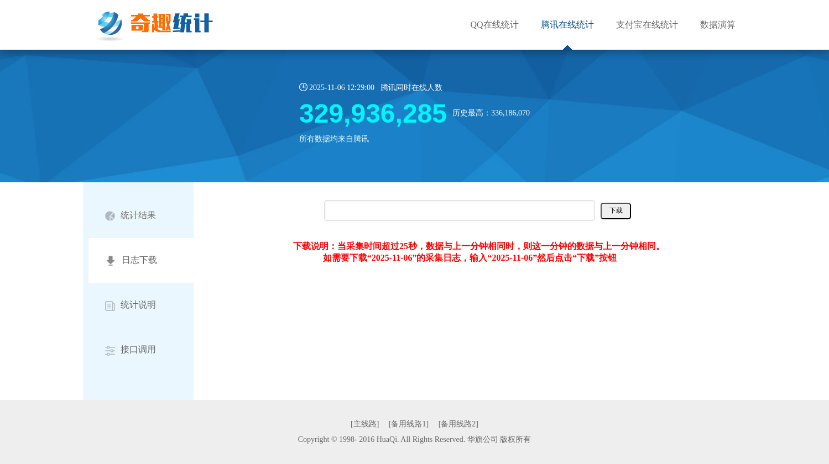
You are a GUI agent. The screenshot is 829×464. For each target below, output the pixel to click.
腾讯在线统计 (567, 24)
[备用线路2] (458, 424)
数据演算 (718, 24)
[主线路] (365, 424)
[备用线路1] (409, 424)
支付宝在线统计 (647, 24)
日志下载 (131, 260)
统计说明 (130, 305)
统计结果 (130, 215)
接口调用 (130, 350)
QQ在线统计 (494, 24)
